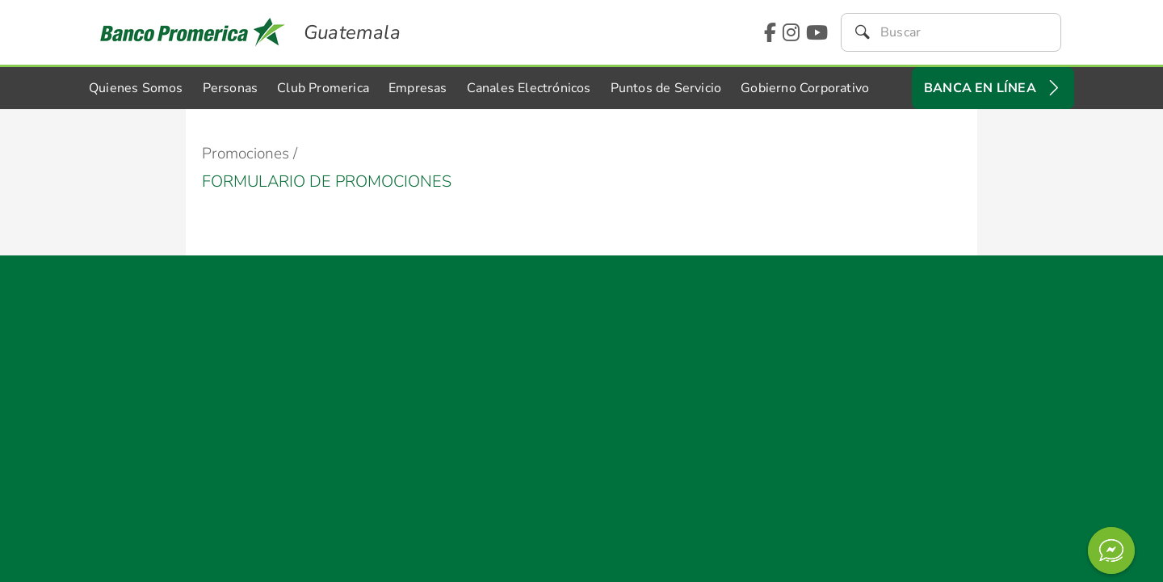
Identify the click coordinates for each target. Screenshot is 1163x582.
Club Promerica (323, 88)
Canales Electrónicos (529, 88)
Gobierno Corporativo (805, 88)
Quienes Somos (136, 88)
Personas (230, 88)
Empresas (417, 88)
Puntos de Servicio (666, 88)
